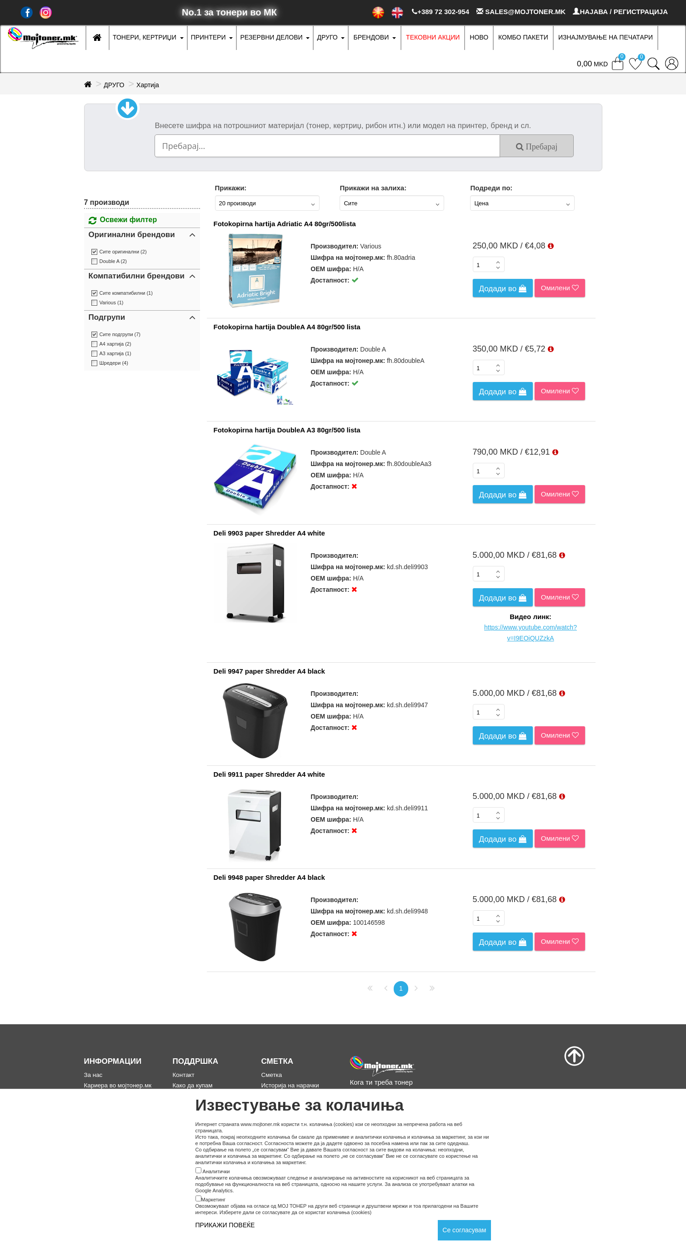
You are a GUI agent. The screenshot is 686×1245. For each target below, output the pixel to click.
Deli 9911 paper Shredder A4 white (269, 774)
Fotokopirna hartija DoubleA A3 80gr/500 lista (287, 430)
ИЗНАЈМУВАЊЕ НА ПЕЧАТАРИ (605, 37)
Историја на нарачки (290, 1085)
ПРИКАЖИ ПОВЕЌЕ (225, 1225)
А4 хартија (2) (115, 344)
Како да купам (193, 1085)
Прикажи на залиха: (373, 188)
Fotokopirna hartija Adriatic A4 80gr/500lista (285, 224)
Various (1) (112, 302)
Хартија (147, 85)
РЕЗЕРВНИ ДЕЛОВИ (271, 37)
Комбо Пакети (523, 37)
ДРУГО (327, 37)
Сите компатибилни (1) (126, 293)
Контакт (184, 1074)
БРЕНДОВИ (371, 37)
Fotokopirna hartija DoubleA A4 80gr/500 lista (287, 327)
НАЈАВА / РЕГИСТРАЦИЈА (620, 11)
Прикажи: (231, 188)
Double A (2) (113, 261)
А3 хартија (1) (115, 353)
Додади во (502, 288)
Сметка (271, 1074)
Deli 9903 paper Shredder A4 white (269, 533)
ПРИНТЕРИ (208, 37)
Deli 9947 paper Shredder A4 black (269, 671)
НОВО (479, 37)
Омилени (560, 288)
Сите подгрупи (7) (120, 334)
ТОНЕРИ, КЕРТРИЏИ (144, 37)
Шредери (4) (114, 363)
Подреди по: (491, 188)
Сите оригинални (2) (123, 251)
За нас (93, 1074)
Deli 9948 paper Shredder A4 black (269, 877)
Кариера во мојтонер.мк (118, 1085)
